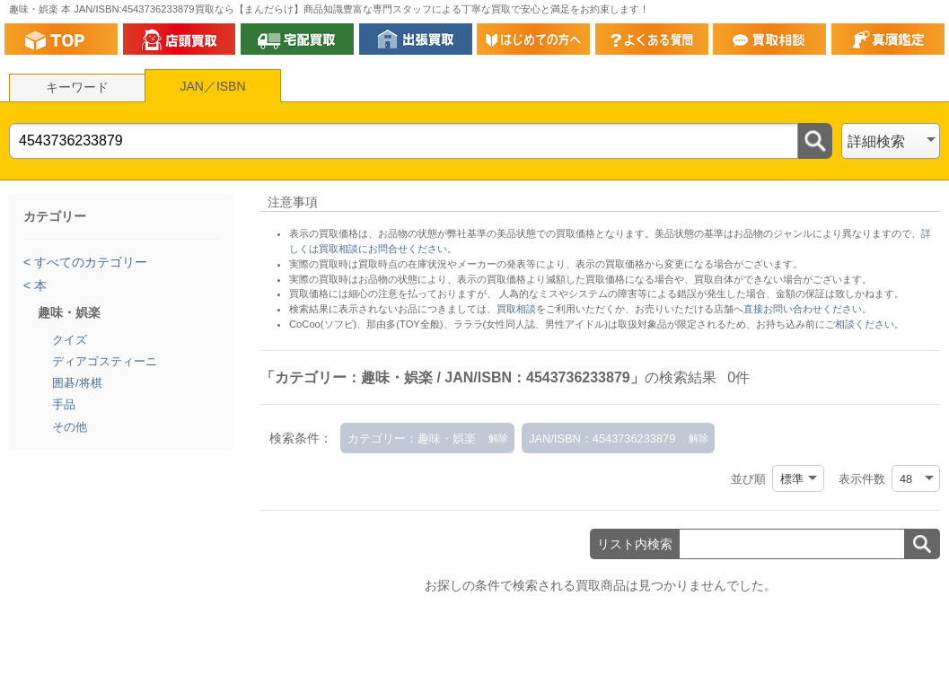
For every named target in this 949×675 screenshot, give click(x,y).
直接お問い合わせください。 (807, 308)
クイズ (69, 339)
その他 (69, 427)
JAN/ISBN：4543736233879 (602, 438)
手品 (63, 404)
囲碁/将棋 (77, 383)
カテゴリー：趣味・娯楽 (411, 438)
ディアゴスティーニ (104, 361)
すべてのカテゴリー (89, 262)
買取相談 (516, 308)
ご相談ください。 (864, 324)
